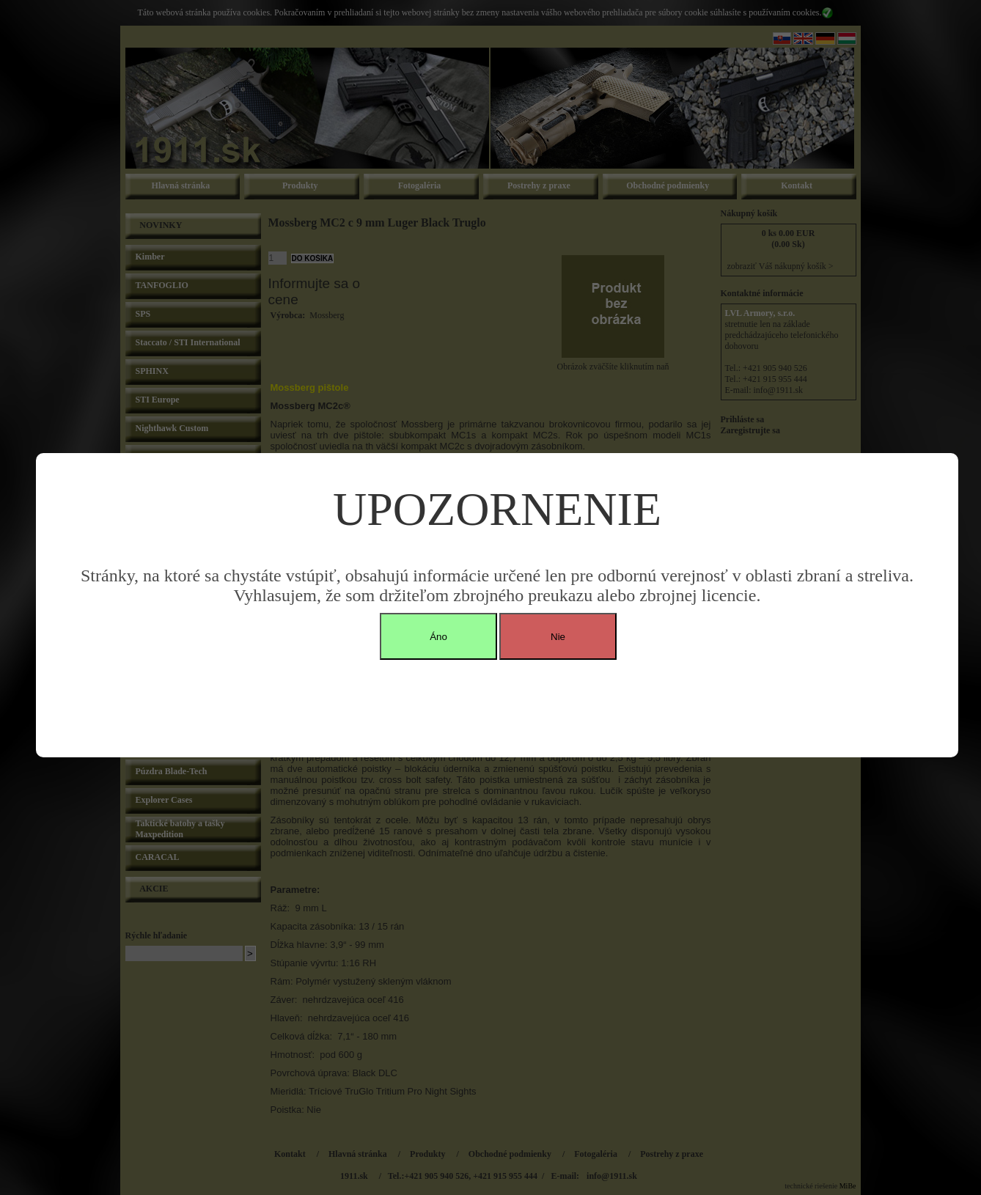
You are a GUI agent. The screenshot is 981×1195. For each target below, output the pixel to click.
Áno (438, 636)
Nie (558, 636)
